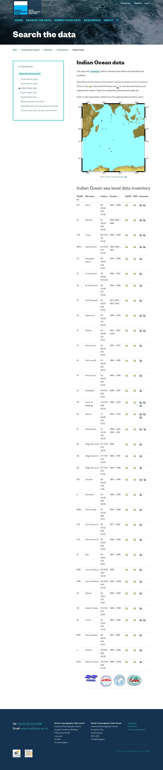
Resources (92, 20)
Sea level (48, 50)
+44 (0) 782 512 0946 (29, 724)
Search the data (38, 20)
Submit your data (67, 20)
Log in (147, 3)
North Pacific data (29, 93)
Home (19, 20)
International (62, 50)
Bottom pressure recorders (32, 102)
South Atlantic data (29, 84)
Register (137, 3)
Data (15, 50)
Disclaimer (132, 726)
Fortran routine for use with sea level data (39, 111)
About (108, 20)
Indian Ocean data (29, 88)
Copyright (132, 723)
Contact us (125, 3)
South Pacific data (29, 97)
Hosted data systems (30, 50)
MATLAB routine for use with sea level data (39, 106)
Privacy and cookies (136, 730)
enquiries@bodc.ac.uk (34, 728)
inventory (95, 71)
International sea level (29, 74)
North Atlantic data (29, 79)
